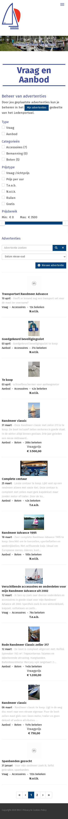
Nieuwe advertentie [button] (51, 265)
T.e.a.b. (11, 185)
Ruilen (11, 198)
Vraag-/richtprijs (17, 173)
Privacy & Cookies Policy (35, 810)
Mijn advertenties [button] (36, 107)
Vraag (10, 128)
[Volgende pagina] (43, 795)
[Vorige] (25, 795)
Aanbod (11, 134)
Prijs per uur (15, 179)
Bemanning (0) (16, 153)
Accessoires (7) (16, 147)
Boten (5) (12, 160)
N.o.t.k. (11, 192)
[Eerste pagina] (19, 795)
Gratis (10, 204)
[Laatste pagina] (49, 795)
